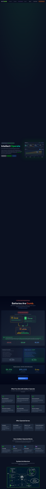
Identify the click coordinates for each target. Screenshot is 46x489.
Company (15, 1)
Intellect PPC (19, 152)
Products (10, 1)
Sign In (30, 1)
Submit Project (35, 1)
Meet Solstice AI (20, 1)
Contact (25, 1)
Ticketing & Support (41, 1)
